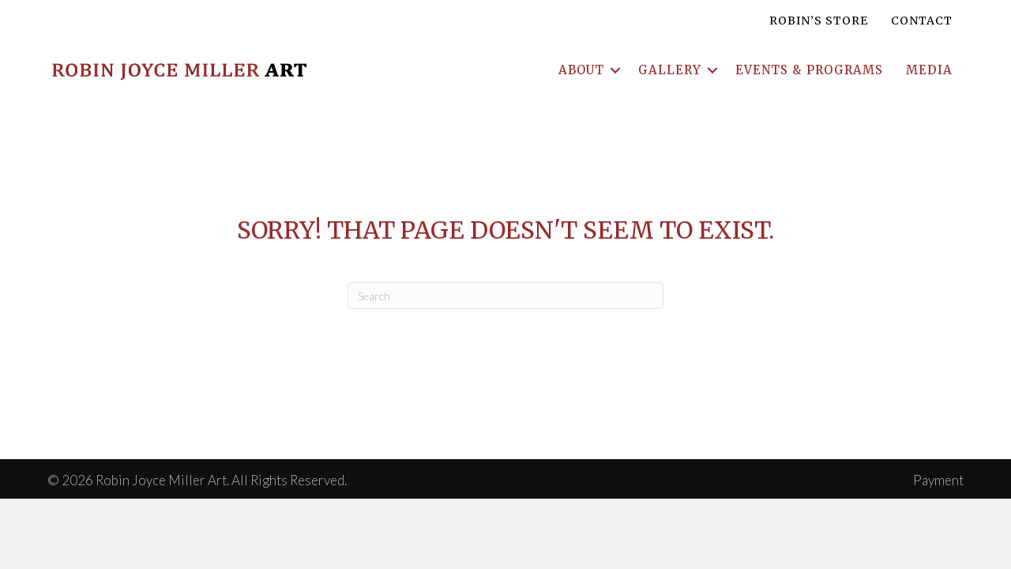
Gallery (669, 69)
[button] (615, 70)
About (581, 69)
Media (929, 69)
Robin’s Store (818, 20)
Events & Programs (809, 69)
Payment (938, 480)
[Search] (505, 295)
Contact (922, 20)
